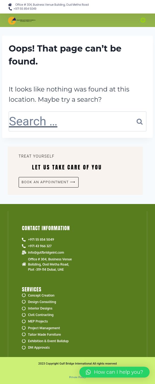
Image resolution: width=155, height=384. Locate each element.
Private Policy (77, 377)
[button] (143, 20)
